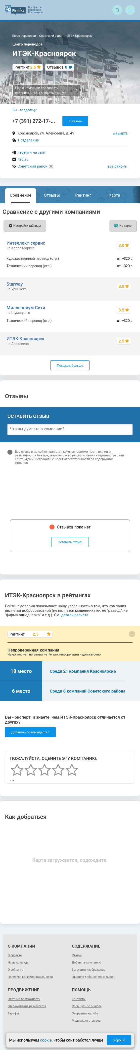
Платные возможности (24, 999)
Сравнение (20, 195)
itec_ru (22, 159)
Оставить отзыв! (70, 542)
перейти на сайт (31, 152)
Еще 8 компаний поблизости (46, 90)
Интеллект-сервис (25, 243)
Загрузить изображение (88, 969)
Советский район (32, 166)
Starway (14, 284)
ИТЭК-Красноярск (25, 338)
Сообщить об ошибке (86, 1006)
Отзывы (52, 195)
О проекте (15, 955)
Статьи (77, 955)
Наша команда (18, 962)
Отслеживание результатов (27, 1006)
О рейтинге (15, 969)
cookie (46, 1040)
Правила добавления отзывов (93, 977)
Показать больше (70, 365)
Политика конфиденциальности (30, 977)
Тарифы (13, 1013)
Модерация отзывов (86, 1020)
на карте (120, 133)
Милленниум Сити (25, 307)
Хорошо (119, 1040)
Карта (114, 195)
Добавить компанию (86, 962)
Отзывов (57, 67)
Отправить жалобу (85, 1013)
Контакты (79, 999)
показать (75, 121)
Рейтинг (83, 195)
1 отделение (28, 140)
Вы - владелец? (24, 110)
